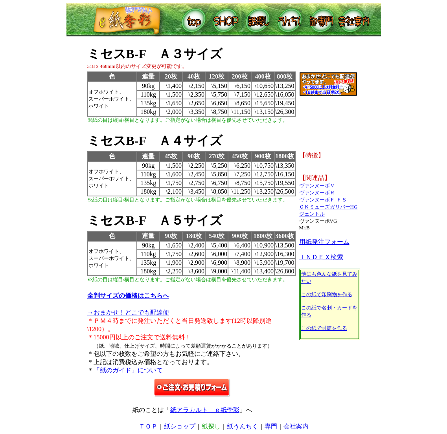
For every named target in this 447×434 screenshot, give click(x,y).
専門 (271, 426)
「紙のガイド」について (128, 370)
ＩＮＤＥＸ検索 (321, 257)
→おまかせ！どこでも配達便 (128, 312)
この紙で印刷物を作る (326, 294)
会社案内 (296, 426)
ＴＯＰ (148, 426)
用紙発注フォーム (324, 241)
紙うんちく (242, 426)
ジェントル (312, 214)
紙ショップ (179, 426)
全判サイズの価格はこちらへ (128, 295)
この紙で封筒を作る (324, 328)
